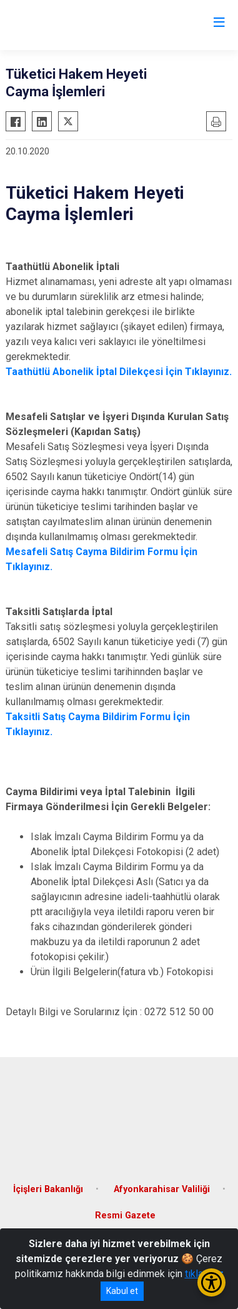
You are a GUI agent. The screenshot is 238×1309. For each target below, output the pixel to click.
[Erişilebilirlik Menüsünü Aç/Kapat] (211, 1282)
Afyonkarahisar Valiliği (162, 1189)
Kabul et (122, 1291)
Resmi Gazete (125, 1215)
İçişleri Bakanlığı (48, 1189)
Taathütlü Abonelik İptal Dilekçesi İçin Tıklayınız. (119, 372)
